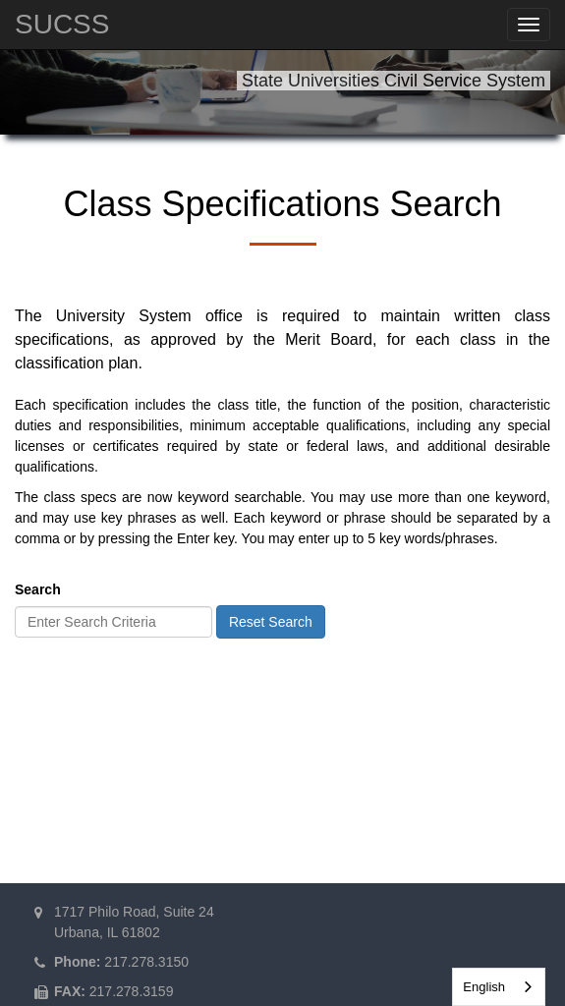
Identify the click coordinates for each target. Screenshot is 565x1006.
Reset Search (270, 622)
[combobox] (498, 987)
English (484, 986)
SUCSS (62, 24)
